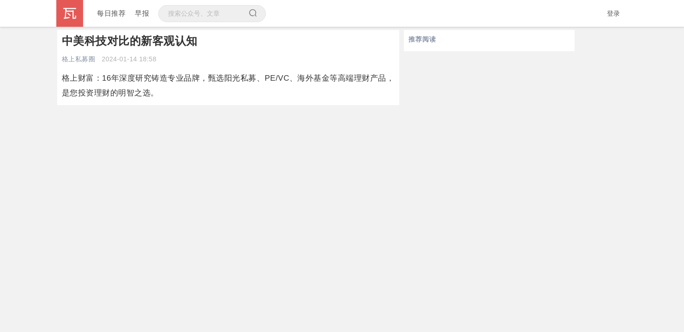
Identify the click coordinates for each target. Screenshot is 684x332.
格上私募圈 (79, 59)
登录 (613, 13)
